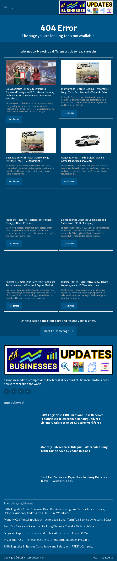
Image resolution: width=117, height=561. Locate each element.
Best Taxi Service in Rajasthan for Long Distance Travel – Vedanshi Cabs (49, 526)
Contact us (107, 557)
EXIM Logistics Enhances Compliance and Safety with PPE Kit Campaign (49, 546)
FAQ (95, 557)
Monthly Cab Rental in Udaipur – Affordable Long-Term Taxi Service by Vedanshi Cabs (74, 449)
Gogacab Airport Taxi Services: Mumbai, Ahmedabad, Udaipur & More (47, 533)
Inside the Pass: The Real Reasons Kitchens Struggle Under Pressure (46, 540)
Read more (14, 119)
